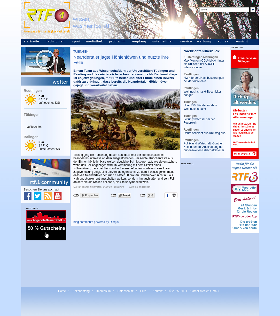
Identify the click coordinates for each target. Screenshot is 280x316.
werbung (204, 41)
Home (62, 291)
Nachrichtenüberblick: (202, 51)
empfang (139, 41)
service (186, 41)
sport (76, 41)
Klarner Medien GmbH (204, 291)
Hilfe (143, 291)
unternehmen (163, 41)
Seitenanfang (81, 291)
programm (117, 41)
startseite (31, 41)
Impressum (103, 291)
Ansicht (242, 41)
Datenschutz (125, 291)
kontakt (224, 41)
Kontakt (158, 291)
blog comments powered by (96, 222)
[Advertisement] (46, 263)
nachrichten (55, 41)
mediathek (94, 41)
